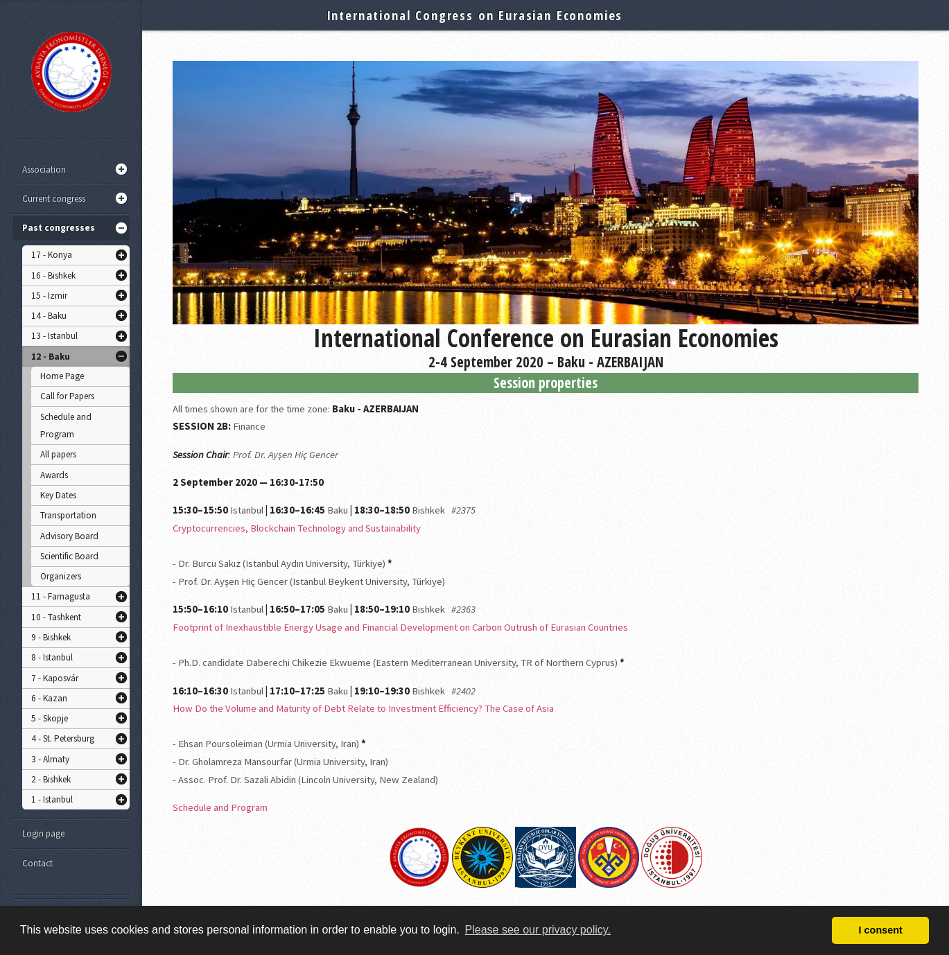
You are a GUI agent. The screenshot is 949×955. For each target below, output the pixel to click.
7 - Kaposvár (54, 678)
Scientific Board (69, 556)
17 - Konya (51, 255)
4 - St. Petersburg (62, 738)
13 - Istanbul (54, 336)
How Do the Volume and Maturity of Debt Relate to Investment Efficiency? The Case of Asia (363, 708)
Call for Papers (67, 396)
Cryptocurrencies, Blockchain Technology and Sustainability (297, 528)
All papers (58, 454)
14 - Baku (49, 316)
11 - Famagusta (60, 596)
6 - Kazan (49, 698)
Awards (54, 475)
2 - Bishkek (51, 779)
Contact (37, 863)
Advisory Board (69, 536)
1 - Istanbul (52, 799)
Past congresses (58, 228)
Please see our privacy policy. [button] (538, 930)
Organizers (60, 576)
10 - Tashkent (56, 617)
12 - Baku (50, 356)
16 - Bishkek (53, 275)
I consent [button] (881, 930)
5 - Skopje (49, 718)
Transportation (68, 515)
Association (44, 169)
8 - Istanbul (52, 657)
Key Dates (58, 495)
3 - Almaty (50, 759)
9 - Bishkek (51, 637)
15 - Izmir (49, 295)
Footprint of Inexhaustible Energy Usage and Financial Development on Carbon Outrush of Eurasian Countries (400, 627)
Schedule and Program (66, 426)
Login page (43, 833)
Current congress (53, 198)
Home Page (62, 376)
